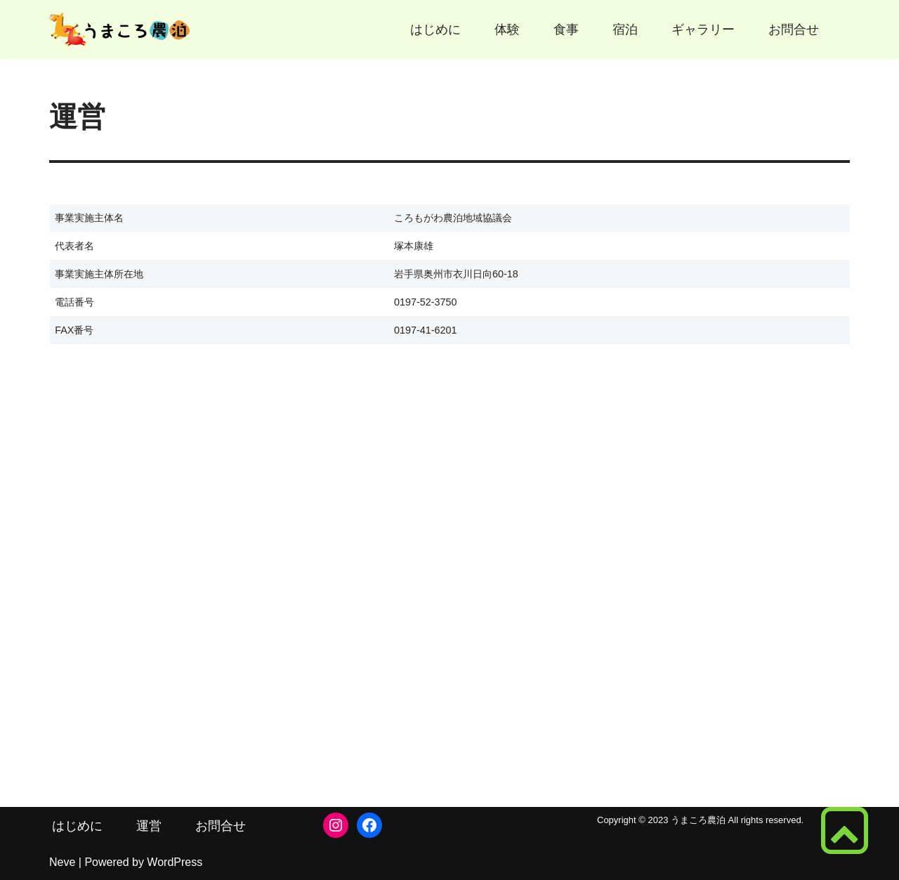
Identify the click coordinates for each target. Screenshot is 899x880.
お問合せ (793, 29)
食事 (566, 29)
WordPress (174, 862)
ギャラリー (703, 29)
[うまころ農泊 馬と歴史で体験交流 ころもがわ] (119, 29)
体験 (507, 29)
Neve (62, 862)
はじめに (435, 29)
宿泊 (625, 29)
